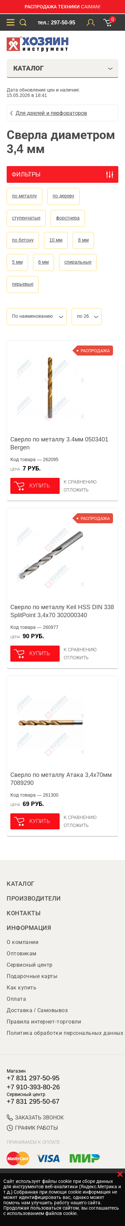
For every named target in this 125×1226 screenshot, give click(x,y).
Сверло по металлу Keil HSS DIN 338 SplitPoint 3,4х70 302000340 (62, 611)
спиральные (77, 262)
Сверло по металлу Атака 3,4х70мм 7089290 (61, 779)
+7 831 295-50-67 (33, 1101)
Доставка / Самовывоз (37, 1010)
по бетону (23, 240)
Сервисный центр (30, 965)
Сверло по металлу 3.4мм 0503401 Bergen (59, 443)
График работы (32, 1128)
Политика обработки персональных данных (65, 1033)
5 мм (17, 262)
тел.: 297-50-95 (56, 22)
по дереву (63, 195)
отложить (76, 490)
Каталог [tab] (63, 68)
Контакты (24, 913)
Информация (29, 928)
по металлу (24, 195)
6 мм (43, 262)
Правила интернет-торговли (44, 1022)
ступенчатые (26, 218)
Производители (34, 898)
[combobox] (37, 316)
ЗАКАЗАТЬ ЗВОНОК (35, 1117)
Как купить (21, 987)
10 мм (55, 240)
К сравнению (80, 482)
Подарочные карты (32, 976)
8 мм (83, 240)
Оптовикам (22, 953)
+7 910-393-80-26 (33, 1087)
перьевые (22, 284)
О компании (22, 942)
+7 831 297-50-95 (33, 1078)
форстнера (68, 218)
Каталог (21, 883)
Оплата (16, 999)
